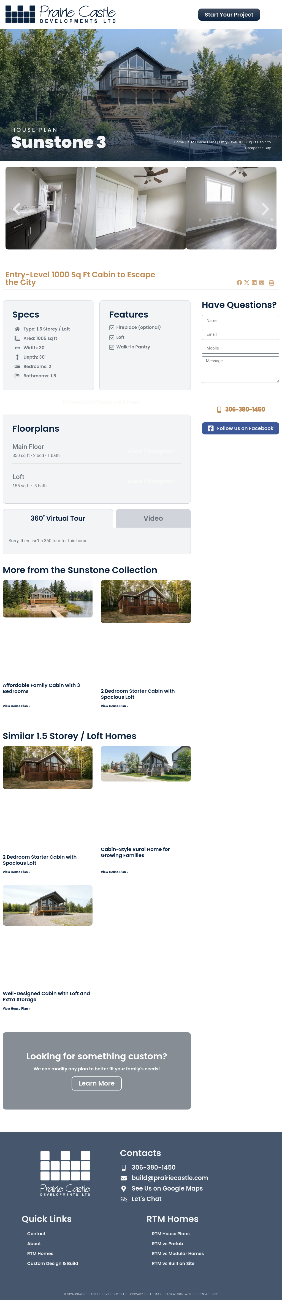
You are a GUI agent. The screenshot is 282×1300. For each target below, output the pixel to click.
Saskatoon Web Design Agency (191, 1294)
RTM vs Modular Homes (178, 1254)
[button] (16, 209)
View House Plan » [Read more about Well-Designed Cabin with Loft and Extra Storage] (16, 1009)
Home (179, 142)
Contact (36, 1234)
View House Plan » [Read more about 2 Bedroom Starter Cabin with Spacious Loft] (114, 706)
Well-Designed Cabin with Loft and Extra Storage (46, 996)
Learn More (96, 1083)
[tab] (58, 518)
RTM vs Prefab (167, 1244)
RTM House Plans (201, 142)
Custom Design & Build (52, 1264)
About (34, 1244)
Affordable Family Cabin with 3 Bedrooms (41, 688)
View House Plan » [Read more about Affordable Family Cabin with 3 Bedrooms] (16, 706)
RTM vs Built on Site (173, 1264)
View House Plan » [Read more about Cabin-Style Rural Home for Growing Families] (114, 872)
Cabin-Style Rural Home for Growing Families (135, 852)
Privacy (136, 1294)
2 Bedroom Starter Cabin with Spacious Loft (138, 694)
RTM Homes (40, 1254)
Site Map (154, 1294)
